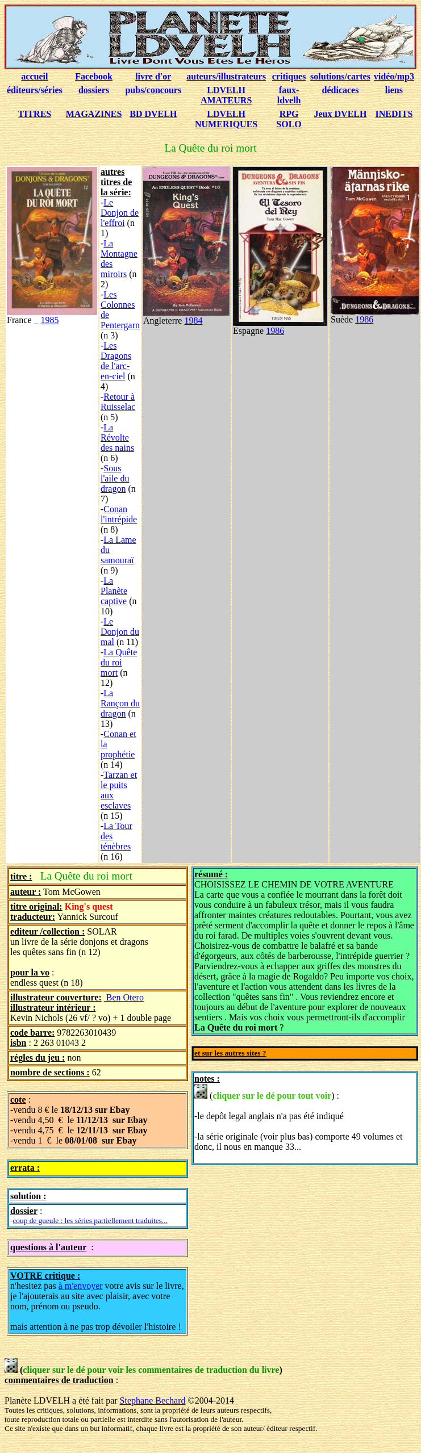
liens (394, 90)
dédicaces (340, 90)
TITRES (35, 114)
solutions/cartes (340, 76)
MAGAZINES (94, 114)
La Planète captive (114, 591)
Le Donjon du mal (120, 632)
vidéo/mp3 (394, 76)
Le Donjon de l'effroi (120, 213)
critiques (289, 76)
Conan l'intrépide (119, 514)
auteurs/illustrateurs (226, 76)
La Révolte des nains (117, 437)
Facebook (93, 76)
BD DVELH (153, 114)
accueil (34, 76)
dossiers (93, 90)
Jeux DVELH (340, 114)
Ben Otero (124, 997)
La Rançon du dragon (120, 703)
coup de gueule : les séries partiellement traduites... (89, 1220)
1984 (193, 320)
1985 (50, 320)
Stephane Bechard (153, 1400)
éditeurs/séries (34, 90)
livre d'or (153, 76)
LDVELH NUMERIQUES (226, 119)
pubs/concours (153, 90)
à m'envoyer (81, 1286)
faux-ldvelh (289, 95)
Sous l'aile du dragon (115, 478)
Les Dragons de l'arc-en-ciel (116, 361)
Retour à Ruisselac (118, 402)
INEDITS (394, 114)
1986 (275, 331)
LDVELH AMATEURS (226, 95)
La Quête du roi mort (119, 662)
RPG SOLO (288, 119)
